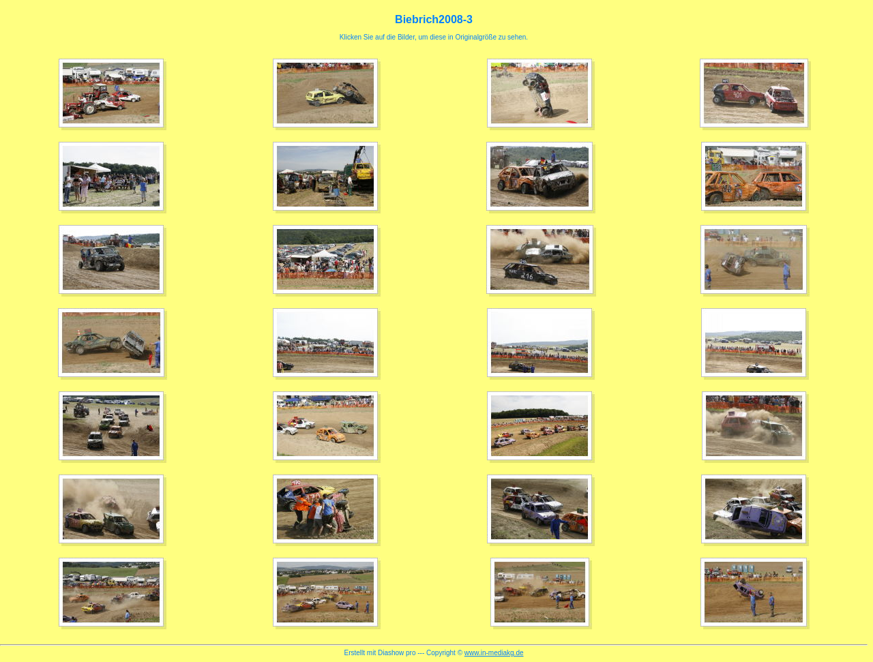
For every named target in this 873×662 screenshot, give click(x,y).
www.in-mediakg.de (494, 653)
